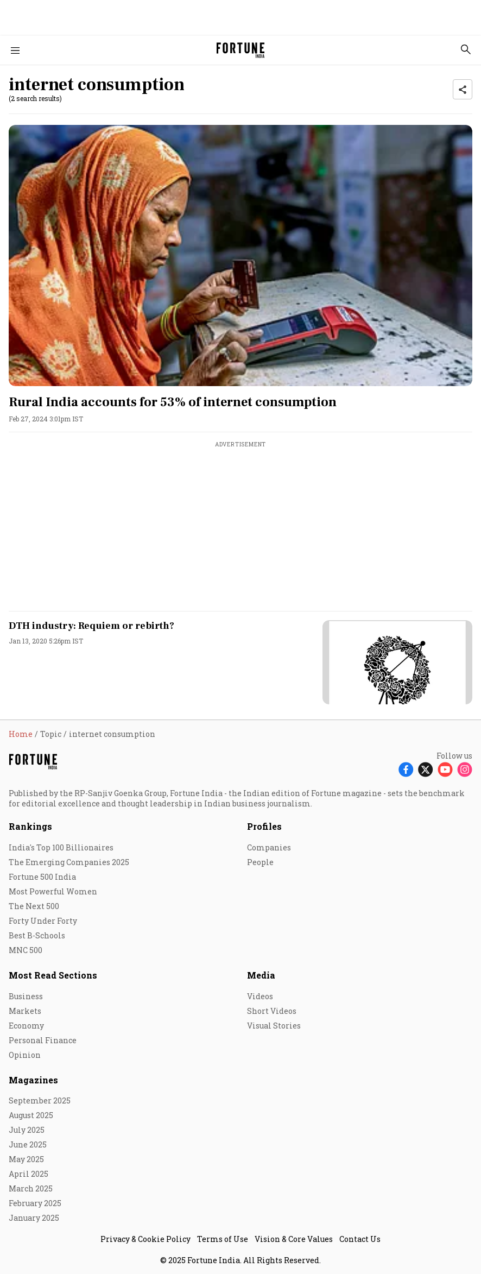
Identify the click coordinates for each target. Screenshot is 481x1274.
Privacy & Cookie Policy (145, 1239)
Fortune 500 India (42, 877)
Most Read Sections (53, 975)
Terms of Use (222, 1239)
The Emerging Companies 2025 (69, 862)
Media (261, 975)
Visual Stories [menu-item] (274, 1025)
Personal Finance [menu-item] (43, 1040)
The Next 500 (34, 906)
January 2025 (34, 1218)
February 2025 (35, 1203)
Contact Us (360, 1239)
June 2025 (28, 1144)
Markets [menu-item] (25, 1011)
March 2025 (31, 1188)
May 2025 (26, 1159)
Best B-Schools (37, 935)
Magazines (33, 1080)
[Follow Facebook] (406, 769)
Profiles (264, 826)
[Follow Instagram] (464, 769)
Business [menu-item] (26, 996)
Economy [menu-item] (26, 1025)
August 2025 (31, 1115)
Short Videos (271, 1011)
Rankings (30, 826)
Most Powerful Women (53, 891)
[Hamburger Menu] (15, 50)
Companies (269, 847)
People (260, 862)
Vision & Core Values (294, 1239)
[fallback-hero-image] (240, 255)
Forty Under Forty (43, 921)
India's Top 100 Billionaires (61, 847)
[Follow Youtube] (445, 769)
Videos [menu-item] (260, 996)
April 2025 (28, 1174)
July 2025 (27, 1130)
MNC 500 (25, 950)
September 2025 (40, 1100)
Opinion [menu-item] (25, 1055)
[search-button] (465, 49)
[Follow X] (425, 769)
